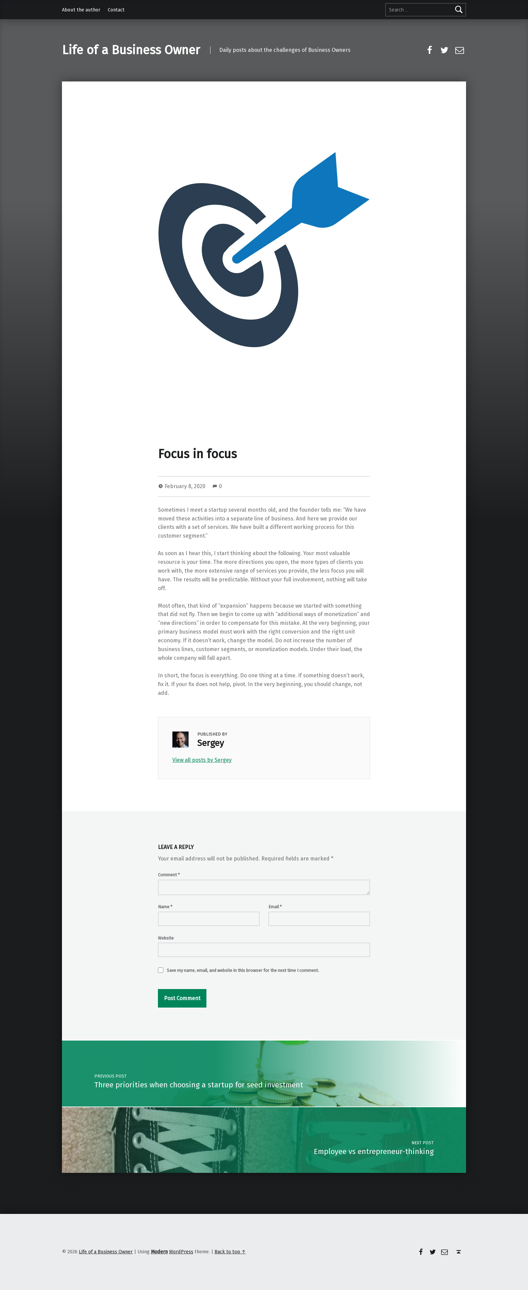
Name (165, 906)
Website (166, 938)
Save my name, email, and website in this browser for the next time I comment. (243, 970)
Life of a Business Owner (131, 50)
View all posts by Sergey (202, 760)
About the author (81, 10)
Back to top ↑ (230, 1252)
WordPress (181, 1252)
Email (275, 906)
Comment (169, 874)
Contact (116, 10)
